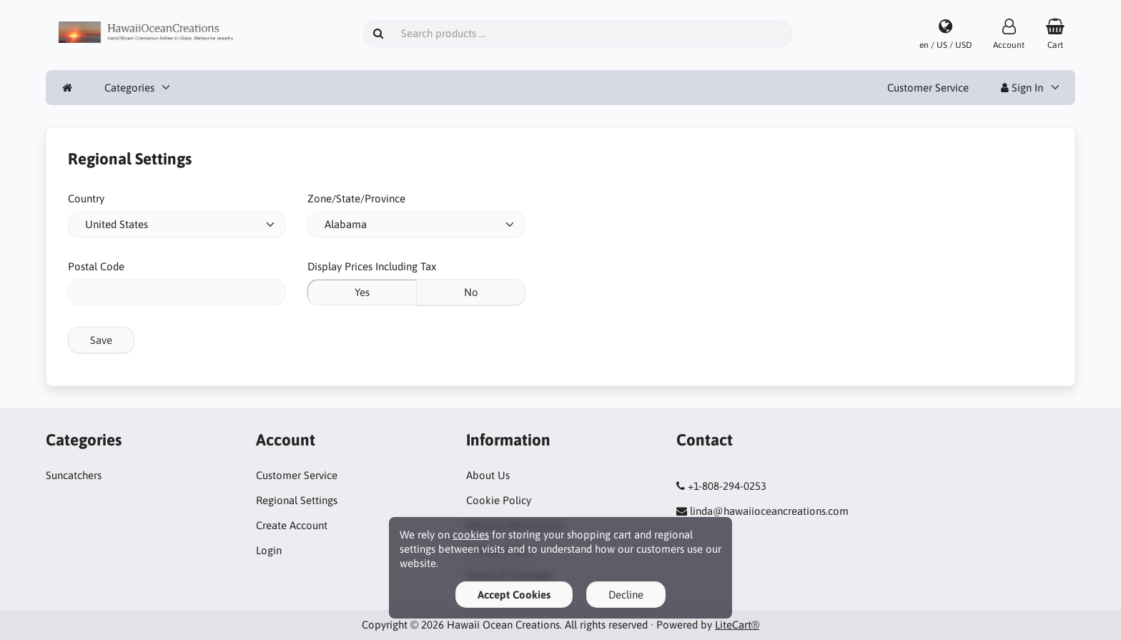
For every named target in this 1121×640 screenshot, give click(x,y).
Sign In (1022, 88)
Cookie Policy (498, 500)
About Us (488, 475)
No (471, 292)
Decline (625, 595)
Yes (362, 292)
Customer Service (928, 88)
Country (86, 198)
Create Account (291, 525)
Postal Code (96, 266)
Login (269, 550)
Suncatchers (74, 475)
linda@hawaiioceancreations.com (769, 511)
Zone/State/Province (356, 198)
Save (101, 340)
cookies (471, 534)
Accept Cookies (514, 595)
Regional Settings (296, 500)
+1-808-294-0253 (727, 486)
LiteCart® (737, 625)
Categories (129, 88)
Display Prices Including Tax (371, 266)
